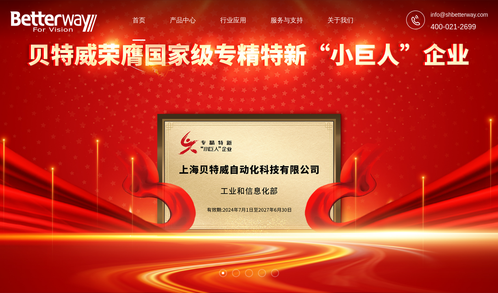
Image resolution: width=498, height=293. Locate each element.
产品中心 (183, 20)
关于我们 (340, 20)
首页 (138, 20)
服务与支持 (287, 20)
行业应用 (233, 20)
